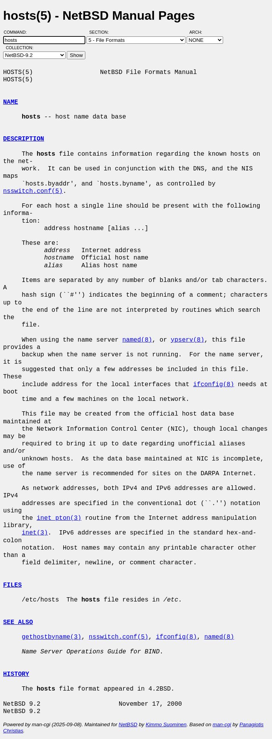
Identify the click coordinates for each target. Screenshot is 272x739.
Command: (17, 32)
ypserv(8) (187, 340)
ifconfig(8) (213, 384)
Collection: (19, 47)
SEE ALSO (18, 622)
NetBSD (128, 724)
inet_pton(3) (58, 518)
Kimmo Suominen (166, 724)
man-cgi (222, 724)
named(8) (137, 340)
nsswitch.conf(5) (33, 191)
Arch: (199, 32)
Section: (100, 32)
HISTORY (16, 674)
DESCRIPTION (23, 139)
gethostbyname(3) (51, 637)
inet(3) (35, 533)
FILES (12, 585)
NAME (10, 102)
